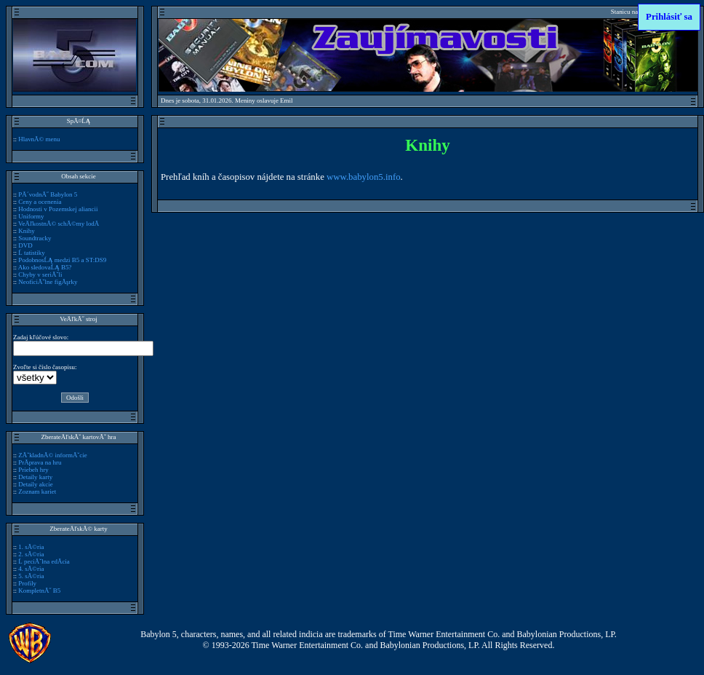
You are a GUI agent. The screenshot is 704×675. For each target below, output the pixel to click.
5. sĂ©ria (31, 576)
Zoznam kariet (37, 491)
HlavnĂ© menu (39, 139)
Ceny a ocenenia (39, 201)
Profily (27, 583)
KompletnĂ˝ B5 (39, 590)
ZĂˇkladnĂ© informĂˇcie (52, 455)
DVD (25, 245)
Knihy (26, 230)
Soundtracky (34, 238)
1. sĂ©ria (31, 546)
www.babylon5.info (364, 177)
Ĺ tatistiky (31, 252)
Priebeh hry (33, 469)
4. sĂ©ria (31, 568)
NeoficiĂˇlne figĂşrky (47, 281)
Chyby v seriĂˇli (40, 274)
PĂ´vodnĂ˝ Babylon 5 (47, 194)
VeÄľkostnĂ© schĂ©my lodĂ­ (58, 223)
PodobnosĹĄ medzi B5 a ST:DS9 (62, 260)
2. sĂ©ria (31, 554)
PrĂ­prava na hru (39, 462)
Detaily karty (35, 477)
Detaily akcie (35, 484)
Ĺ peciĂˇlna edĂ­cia (44, 561)
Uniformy (31, 216)
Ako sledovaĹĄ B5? (45, 267)
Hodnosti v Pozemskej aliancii (57, 209)
